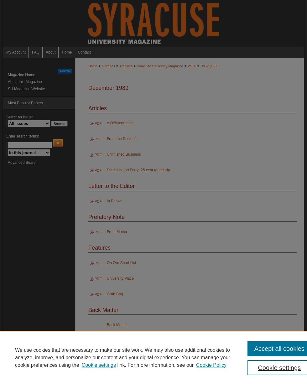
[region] (153, 357)
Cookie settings (99, 365)
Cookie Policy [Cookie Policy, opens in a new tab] (211, 365)
